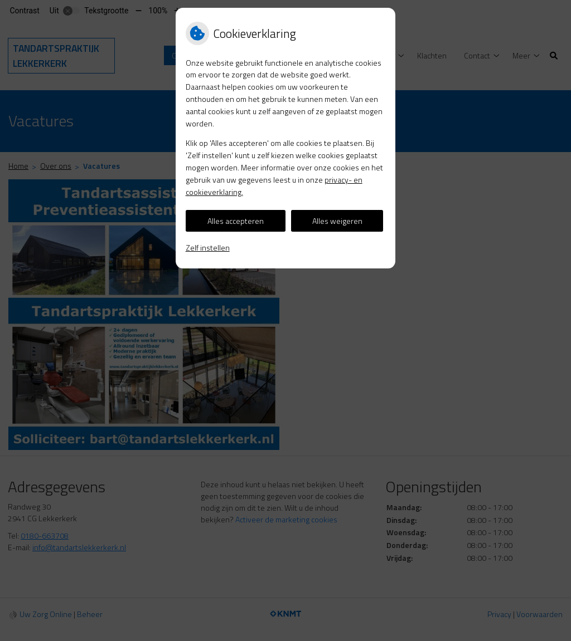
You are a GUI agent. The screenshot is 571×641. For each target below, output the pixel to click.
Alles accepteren (235, 221)
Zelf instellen (208, 247)
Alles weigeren (337, 221)
